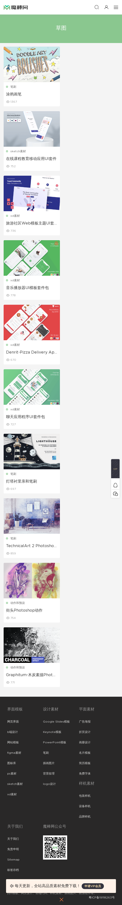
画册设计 (85, 742)
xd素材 (15, 215)
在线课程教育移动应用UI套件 (31, 159)
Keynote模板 (52, 732)
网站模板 (13, 742)
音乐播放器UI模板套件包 (27, 288)
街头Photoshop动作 (24, 610)
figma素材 (14, 752)
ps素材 (11, 773)
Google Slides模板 (56, 721)
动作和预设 (17, 602)
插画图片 (49, 763)
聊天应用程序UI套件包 (25, 417)
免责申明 (13, 849)
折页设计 (85, 732)
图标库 (11, 763)
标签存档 (13, 870)
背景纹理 (49, 773)
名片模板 (85, 752)
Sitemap (13, 859)
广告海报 (85, 721)
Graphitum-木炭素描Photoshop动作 (31, 675)
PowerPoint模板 (54, 742)
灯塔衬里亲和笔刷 (21, 481)
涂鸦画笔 (14, 94)
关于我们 (13, 838)
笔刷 (13, 86)
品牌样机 (85, 816)
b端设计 (12, 732)
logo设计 (49, 783)
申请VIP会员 (93, 886)
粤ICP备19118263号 (102, 897)
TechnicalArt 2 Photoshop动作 (31, 546)
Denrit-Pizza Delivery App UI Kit (31, 352)
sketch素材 (18, 151)
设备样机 (85, 806)
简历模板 (85, 763)
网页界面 (13, 721)
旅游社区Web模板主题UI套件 (30, 223)
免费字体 (85, 773)
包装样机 (85, 795)
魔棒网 (16, 7)
